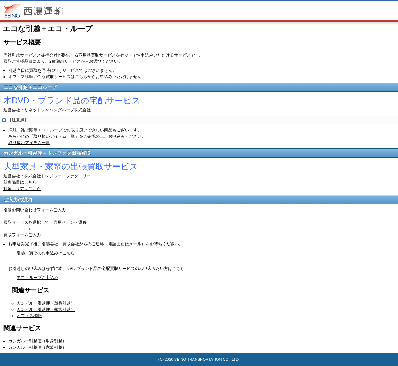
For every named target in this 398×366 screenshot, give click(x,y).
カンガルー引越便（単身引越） (46, 303)
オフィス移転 (29, 315)
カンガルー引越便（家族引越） (46, 309)
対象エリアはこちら (22, 188)
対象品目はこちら (20, 182)
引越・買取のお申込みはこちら (46, 252)
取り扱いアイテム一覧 (29, 142)
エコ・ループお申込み (37, 277)
